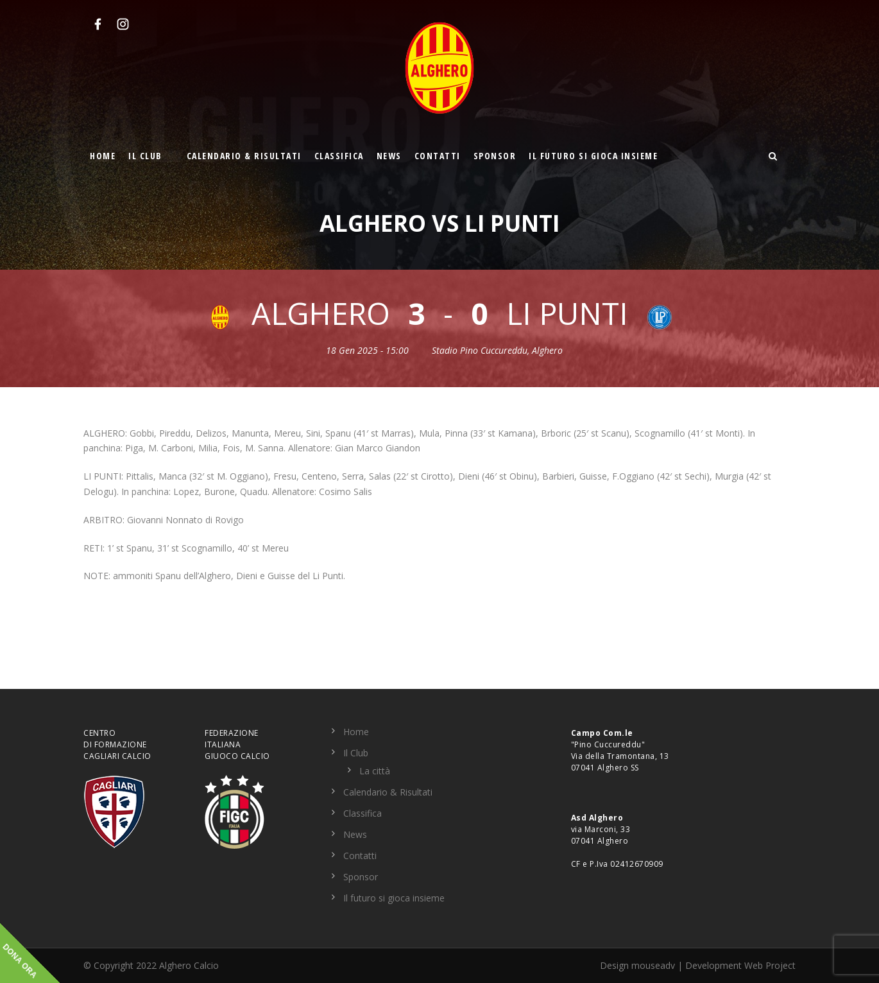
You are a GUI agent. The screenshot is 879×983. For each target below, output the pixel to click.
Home (102, 156)
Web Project (770, 965)
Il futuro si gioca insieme (593, 156)
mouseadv (653, 965)
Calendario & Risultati (244, 156)
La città (374, 771)
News (389, 156)
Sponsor (495, 156)
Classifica (339, 156)
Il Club (145, 156)
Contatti (437, 156)
